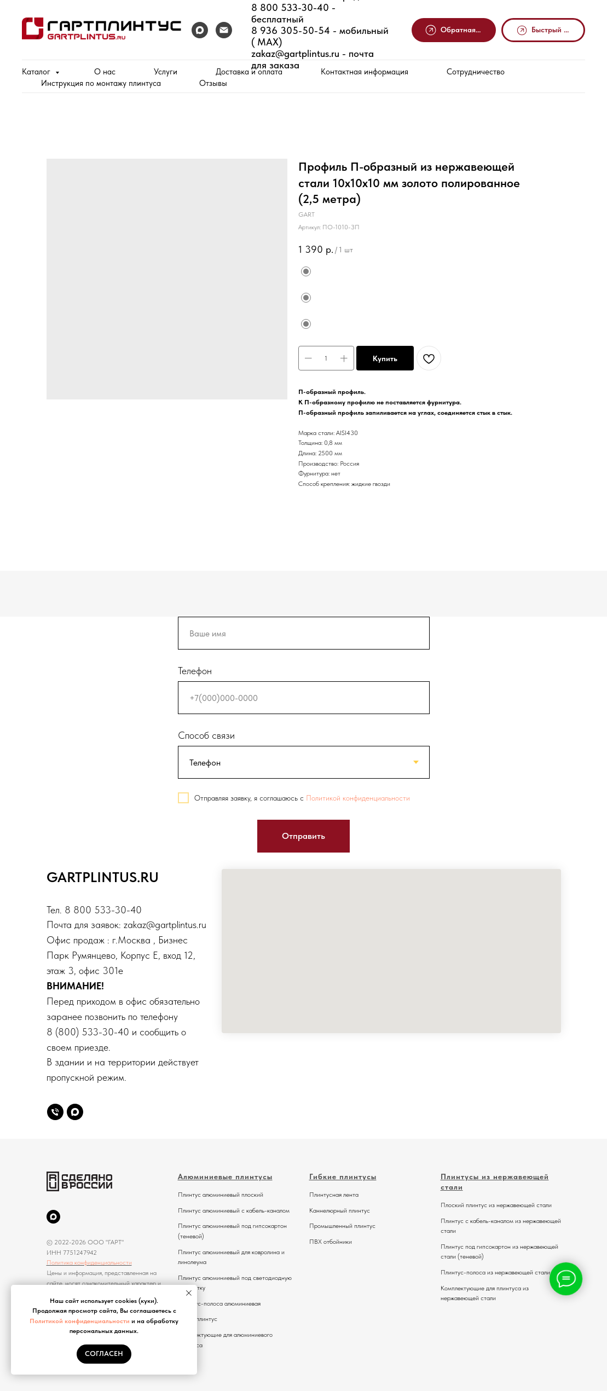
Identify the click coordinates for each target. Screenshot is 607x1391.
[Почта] (224, 30)
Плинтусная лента (334, 1194)
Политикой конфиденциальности (80, 1321)
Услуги (165, 72)
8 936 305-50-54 (290, 30)
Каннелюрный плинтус (339, 1210)
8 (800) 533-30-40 (88, 1032)
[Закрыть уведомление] (188, 1293)
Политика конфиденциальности (89, 1262)
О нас (104, 72)
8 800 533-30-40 (290, 7)
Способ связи (206, 735)
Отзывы (213, 83)
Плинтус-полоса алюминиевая (219, 1303)
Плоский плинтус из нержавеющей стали (496, 1205)
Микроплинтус (197, 1319)
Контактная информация (364, 72)
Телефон (195, 670)
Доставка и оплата (249, 72)
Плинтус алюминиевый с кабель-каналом (234, 1210)
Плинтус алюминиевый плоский (220, 1194)
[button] (454, 30)
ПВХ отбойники (330, 1241)
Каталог (37, 72)
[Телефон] (55, 1112)
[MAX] (200, 30)
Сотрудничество (476, 72)
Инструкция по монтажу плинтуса (101, 83)
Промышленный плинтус (342, 1226)
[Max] (75, 1112)
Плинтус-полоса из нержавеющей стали (495, 1272)
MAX (265, 42)
